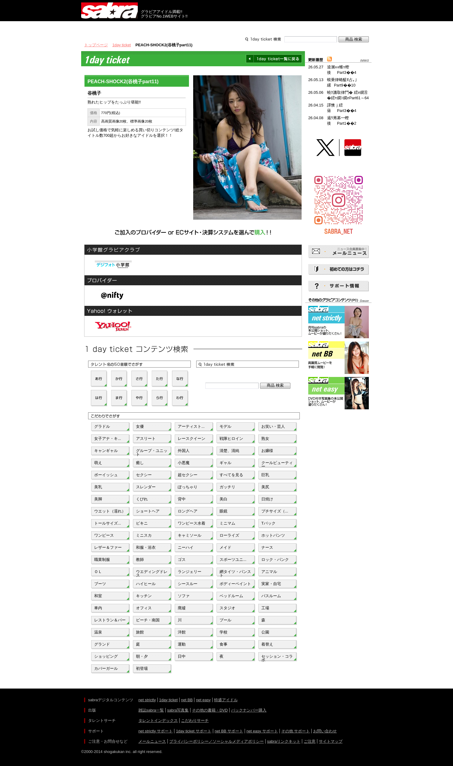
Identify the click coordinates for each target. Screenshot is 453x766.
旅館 (140, 632)
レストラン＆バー (110, 620)
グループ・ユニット (151, 452)
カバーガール (106, 668)
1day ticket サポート (193, 731)
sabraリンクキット (283, 741)
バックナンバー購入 (248, 710)
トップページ (96, 45)
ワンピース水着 (191, 523)
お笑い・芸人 (273, 426)
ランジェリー (189, 571)
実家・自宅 (271, 583)
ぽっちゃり (187, 487)
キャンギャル (106, 450)
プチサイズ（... (274, 511)
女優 (140, 426)
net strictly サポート (155, 731)
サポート (285, 26)
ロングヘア (187, 511)
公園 (265, 632)
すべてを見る (231, 475)
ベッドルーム (231, 596)
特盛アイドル (226, 700)
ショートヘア (148, 511)
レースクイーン (191, 438)
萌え (98, 462)
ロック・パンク (275, 559)
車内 (98, 608)
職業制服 (102, 559)
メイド (225, 547)
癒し (140, 462)
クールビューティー (277, 464)
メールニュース (152, 741)
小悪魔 (184, 462)
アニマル (269, 571)
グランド (102, 644)
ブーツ (100, 583)
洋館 (182, 632)
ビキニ (142, 523)
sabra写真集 (178, 710)
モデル (225, 426)
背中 (182, 499)
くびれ (142, 499)
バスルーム (271, 596)
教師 (140, 559)
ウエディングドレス (151, 573)
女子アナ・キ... (107, 438)
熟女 (265, 438)
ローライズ (229, 535)
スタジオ (227, 608)
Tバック (268, 523)
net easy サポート (262, 731)
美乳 (98, 487)
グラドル (102, 426)
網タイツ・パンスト (235, 573)
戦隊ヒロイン (231, 438)
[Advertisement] (338, 438)
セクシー (144, 475)
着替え (267, 644)
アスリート (146, 438)
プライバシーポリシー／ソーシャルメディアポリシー (216, 741)
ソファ (184, 596)
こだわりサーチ (195, 720)
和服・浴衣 (146, 547)
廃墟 (182, 608)
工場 (265, 608)
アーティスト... (191, 426)
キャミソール (189, 535)
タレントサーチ (226, 26)
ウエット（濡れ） (110, 511)
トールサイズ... (107, 523)
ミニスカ (144, 535)
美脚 (98, 499)
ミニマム (227, 523)
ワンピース (104, 535)
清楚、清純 (229, 450)
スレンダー (146, 487)
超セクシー (187, 475)
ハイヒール (146, 583)
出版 (110, 26)
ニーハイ (185, 547)
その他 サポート (295, 731)
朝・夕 (142, 656)
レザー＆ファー (108, 547)
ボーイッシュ (106, 475)
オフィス (144, 608)
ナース (267, 547)
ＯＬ (98, 571)
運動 (182, 644)
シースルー (187, 583)
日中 (182, 656)
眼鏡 (223, 511)
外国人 (184, 450)
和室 (98, 596)
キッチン (144, 596)
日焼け (267, 499)
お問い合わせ (325, 731)
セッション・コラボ (277, 657)
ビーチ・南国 (148, 620)
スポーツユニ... (233, 559)
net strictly (147, 700)
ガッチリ (227, 487)
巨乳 (265, 475)
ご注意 (310, 741)
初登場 (142, 668)
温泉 (98, 632)
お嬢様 (267, 450)
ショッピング (106, 656)
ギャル (225, 462)
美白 (223, 499)
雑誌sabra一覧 (151, 710)
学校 (223, 632)
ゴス (182, 559)
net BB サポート (229, 731)
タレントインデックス (158, 720)
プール (225, 620)
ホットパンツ (273, 535)
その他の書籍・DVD (210, 710)
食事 (223, 644)
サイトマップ (330, 741)
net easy (203, 700)
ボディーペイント (235, 583)
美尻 (265, 487)
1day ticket (121, 45)
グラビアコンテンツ (168, 26)
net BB (187, 700)
